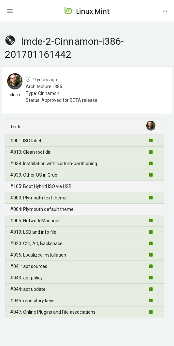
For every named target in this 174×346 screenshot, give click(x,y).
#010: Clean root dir (30, 152)
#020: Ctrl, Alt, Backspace (36, 243)
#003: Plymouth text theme (38, 197)
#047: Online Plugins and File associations (52, 312)
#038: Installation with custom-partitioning (53, 163)
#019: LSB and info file (33, 232)
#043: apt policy (26, 277)
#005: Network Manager (35, 220)
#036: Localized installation (38, 255)
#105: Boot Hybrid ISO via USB (41, 186)
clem (15, 94)
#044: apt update (28, 289)
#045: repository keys (32, 300)
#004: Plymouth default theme (42, 209)
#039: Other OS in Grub (33, 175)
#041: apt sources (28, 266)
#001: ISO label (25, 140)
